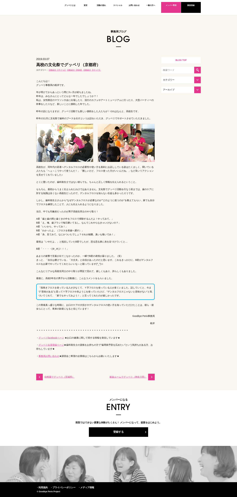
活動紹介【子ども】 (57, 70)
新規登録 (191, 5)
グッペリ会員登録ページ (51, 345)
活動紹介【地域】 (75, 70)
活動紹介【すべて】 (92, 70)
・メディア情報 (86, 487)
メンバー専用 (171, 5)
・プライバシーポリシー (63, 487)
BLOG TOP (181, 60)
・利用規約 (42, 487)
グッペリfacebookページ (51, 337)
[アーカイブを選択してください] (181, 90)
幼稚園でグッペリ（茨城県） (59, 377)
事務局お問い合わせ (49, 356)
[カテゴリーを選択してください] (181, 80)
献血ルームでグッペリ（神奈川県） (128, 377)
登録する (118, 431)
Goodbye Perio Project (47, 7)
